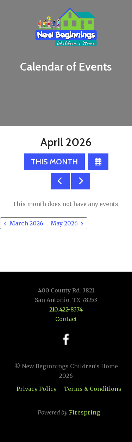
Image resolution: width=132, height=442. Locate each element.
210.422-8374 (66, 309)
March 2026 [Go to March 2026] (26, 223)
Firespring (84, 412)
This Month (54, 161)
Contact (66, 318)
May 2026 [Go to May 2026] (64, 223)
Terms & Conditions (92, 388)
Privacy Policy (37, 388)
